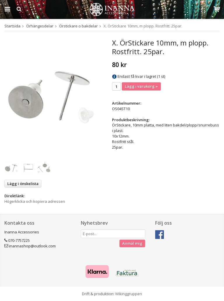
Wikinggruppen (128, 293)
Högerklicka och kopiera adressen (34, 201)
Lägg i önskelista (22, 183)
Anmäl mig (132, 243)
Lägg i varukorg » (141, 86)
